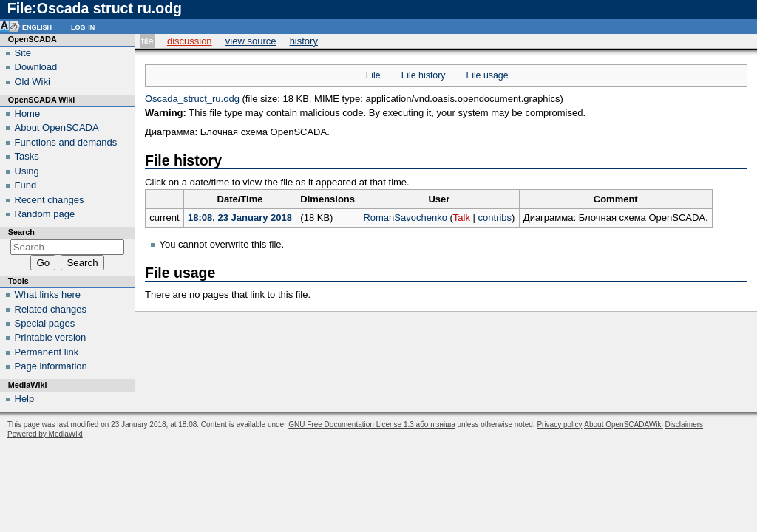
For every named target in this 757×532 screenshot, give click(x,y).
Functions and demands (66, 142)
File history (423, 75)
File (147, 41)
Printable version (50, 337)
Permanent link (47, 352)
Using (27, 171)
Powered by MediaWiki (45, 434)
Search (21, 232)
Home (28, 113)
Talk (461, 217)
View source (250, 41)
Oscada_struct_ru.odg (192, 98)
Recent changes (49, 199)
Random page (45, 213)
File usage (487, 75)
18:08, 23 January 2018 (240, 217)
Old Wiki (32, 81)
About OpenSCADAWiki (623, 424)
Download (36, 66)
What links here (48, 294)
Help (25, 398)
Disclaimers (684, 424)
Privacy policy (559, 424)
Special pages (45, 323)
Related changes (51, 309)
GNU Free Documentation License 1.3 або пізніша (371, 424)
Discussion (189, 41)
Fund (26, 185)
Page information (51, 366)
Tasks (27, 156)
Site (23, 52)
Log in (83, 26)
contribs (495, 217)
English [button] (37, 26)
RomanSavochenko (405, 217)
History (304, 41)
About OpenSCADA (57, 127)
